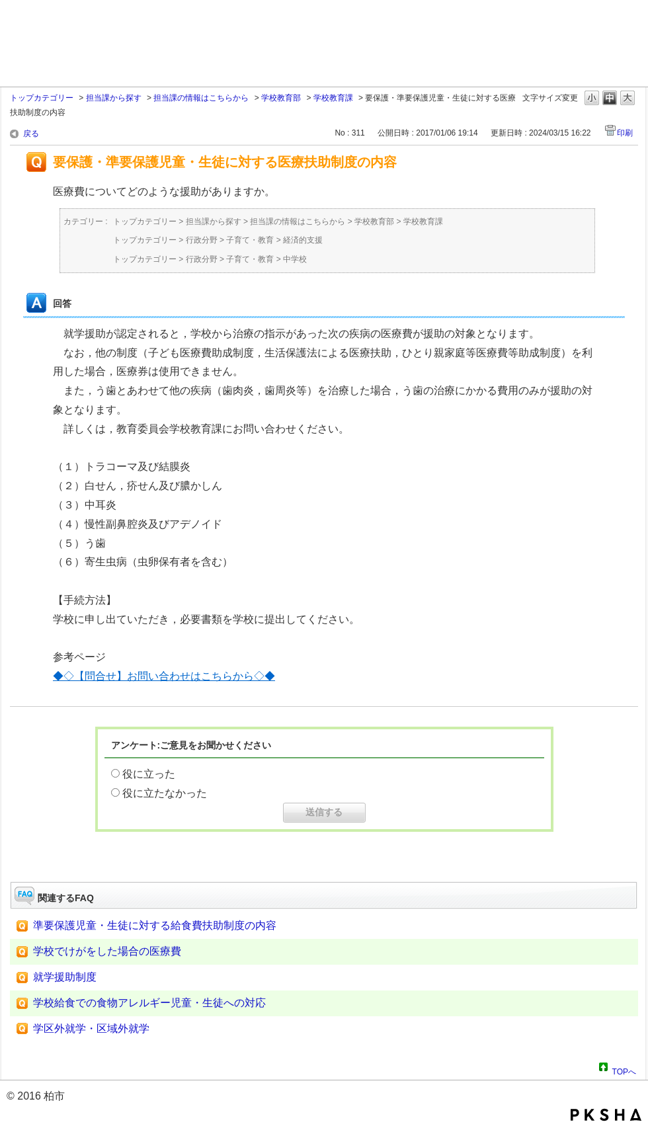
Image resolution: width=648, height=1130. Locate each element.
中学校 (295, 259)
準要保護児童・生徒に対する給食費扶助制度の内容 (154, 925)
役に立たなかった (164, 793)
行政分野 (202, 240)
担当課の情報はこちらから (201, 97)
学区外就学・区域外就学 (91, 1028)
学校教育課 (333, 97)
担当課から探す (114, 97)
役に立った (148, 774)
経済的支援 (303, 240)
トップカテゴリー (41, 97)
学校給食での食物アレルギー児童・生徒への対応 (149, 1002)
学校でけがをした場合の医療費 (107, 951)
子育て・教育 (250, 240)
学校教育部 (281, 97)
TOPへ (624, 1069)
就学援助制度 (65, 977)
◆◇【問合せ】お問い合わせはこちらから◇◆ (164, 676)
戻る (31, 133)
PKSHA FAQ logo (606, 1114)
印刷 (625, 133)
